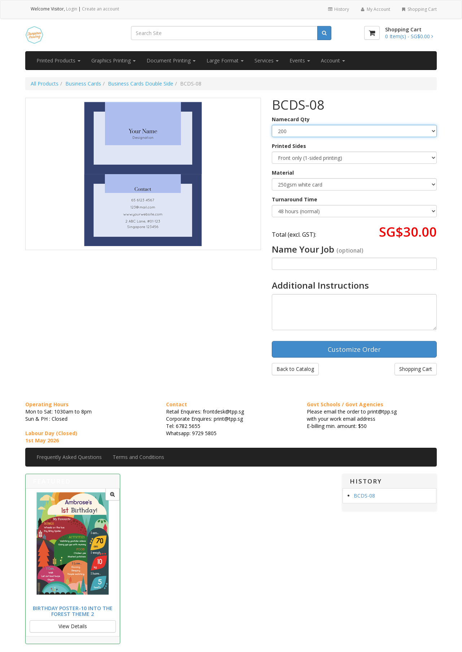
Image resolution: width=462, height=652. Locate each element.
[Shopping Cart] (372, 33)
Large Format (225, 60)
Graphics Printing (113, 60)
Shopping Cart (419, 9)
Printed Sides (289, 146)
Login (71, 9)
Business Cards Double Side (140, 83)
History (338, 9)
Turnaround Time (294, 199)
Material (283, 172)
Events (299, 60)
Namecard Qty (291, 119)
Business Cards (83, 83)
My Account (375, 9)
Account (333, 60)
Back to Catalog (295, 369)
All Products (44, 83)
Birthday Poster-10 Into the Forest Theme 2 (73, 611)
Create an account (100, 9)
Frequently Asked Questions (69, 457)
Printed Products (58, 60)
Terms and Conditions (138, 457)
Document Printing (171, 60)
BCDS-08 (364, 495)
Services (266, 60)
